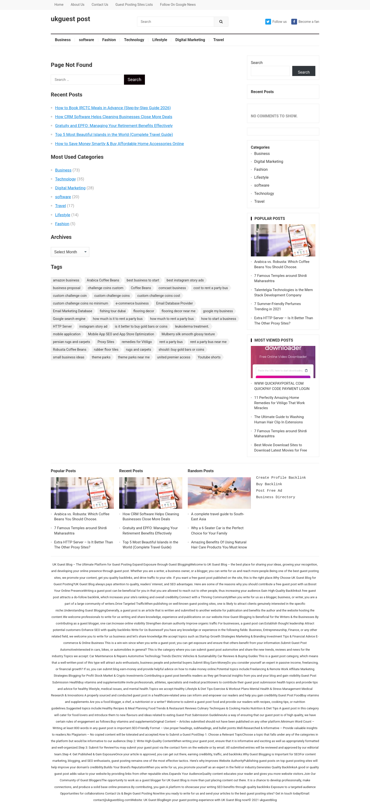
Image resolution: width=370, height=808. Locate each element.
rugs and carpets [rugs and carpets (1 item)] (138, 349)
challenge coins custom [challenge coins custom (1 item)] (105, 288)
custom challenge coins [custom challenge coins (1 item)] (112, 296)
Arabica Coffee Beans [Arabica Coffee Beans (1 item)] (103, 280)
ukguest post (70, 19)
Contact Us (100, 4)
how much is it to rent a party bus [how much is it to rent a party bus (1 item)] (118, 319)
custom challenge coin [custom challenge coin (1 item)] (70, 296)
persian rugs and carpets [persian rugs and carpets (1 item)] (71, 342)
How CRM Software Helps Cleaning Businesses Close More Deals (113, 116)
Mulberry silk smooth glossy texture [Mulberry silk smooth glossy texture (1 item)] (188, 334)
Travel (218, 40)
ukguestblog (268, 800)
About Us (77, 4)
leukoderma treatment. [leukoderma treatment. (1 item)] (192, 326)
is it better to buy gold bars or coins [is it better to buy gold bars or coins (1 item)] (141, 326)
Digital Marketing (190, 40)
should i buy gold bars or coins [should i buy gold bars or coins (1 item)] (181, 349)
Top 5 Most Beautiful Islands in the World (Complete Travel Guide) (114, 134)
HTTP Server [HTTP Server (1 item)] (62, 326)
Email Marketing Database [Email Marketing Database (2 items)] (72, 311)
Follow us (276, 22)
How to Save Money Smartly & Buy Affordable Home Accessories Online (119, 143)
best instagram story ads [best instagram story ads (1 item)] (185, 280)
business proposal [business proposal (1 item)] (66, 288)
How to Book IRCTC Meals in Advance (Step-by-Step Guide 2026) (113, 107)
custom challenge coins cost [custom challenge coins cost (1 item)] (158, 296)
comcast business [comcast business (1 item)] (172, 288)
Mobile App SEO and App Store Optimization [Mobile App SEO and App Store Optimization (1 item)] (121, 334)
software (86, 40)
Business (63, 40)
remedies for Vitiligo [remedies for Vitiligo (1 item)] (137, 342)
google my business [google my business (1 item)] (218, 311)
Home (59, 4)
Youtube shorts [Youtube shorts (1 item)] (209, 357)
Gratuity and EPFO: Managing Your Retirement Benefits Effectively (114, 125)
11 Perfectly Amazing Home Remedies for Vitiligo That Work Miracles (279, 402)
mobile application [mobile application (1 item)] (67, 334)
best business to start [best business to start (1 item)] (143, 280)
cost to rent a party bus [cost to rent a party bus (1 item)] (210, 288)
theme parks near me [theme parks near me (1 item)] (134, 357)
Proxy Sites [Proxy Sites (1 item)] (105, 342)
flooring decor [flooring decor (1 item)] (143, 311)
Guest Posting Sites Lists (134, 4)
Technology (134, 40)
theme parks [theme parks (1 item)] (101, 357)
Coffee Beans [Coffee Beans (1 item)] (141, 288)
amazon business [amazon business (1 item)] (66, 280)
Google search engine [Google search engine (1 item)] (69, 319)
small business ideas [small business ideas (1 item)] (68, 357)
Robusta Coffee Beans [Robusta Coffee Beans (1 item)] (69, 349)
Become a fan (305, 22)
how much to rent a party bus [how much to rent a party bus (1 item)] (172, 319)
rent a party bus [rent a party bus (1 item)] (171, 342)
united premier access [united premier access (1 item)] (173, 357)
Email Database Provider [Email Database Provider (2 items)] (174, 303)
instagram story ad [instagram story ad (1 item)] (93, 326)
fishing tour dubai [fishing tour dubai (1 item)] (113, 311)
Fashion (109, 40)
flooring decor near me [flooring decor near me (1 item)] (178, 311)
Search (257, 62)
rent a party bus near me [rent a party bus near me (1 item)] (208, 342)
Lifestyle (159, 40)
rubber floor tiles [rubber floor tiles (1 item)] (106, 349)
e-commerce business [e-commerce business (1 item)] (132, 303)
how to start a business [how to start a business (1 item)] (218, 319)
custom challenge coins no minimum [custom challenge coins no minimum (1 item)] (80, 303)
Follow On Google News (178, 4)
